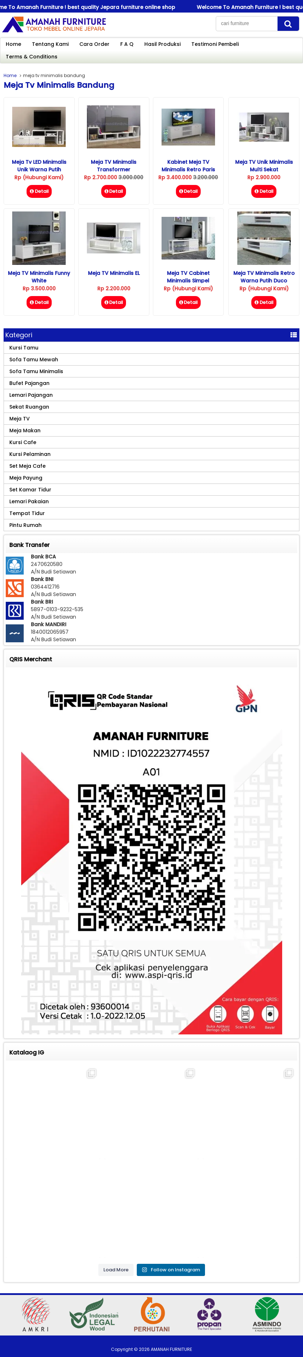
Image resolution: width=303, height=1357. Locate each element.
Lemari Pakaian (29, 501)
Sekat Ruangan (29, 406)
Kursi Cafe (22, 442)
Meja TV (19, 418)
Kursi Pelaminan (30, 454)
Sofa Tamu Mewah (33, 359)
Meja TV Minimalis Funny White (39, 277)
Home (13, 44)
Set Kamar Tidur (30, 489)
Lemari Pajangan (31, 395)
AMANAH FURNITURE (171, 1349)
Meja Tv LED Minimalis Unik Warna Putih (39, 165)
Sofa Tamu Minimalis (36, 371)
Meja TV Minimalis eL (114, 273)
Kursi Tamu (23, 347)
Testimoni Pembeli (215, 44)
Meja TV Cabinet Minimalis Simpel (188, 277)
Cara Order (94, 44)
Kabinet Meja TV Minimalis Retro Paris (188, 165)
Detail (38, 191)
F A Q (127, 44)
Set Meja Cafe (27, 466)
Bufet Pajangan (29, 383)
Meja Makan (25, 430)
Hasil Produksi (162, 44)
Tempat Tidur (27, 513)
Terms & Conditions (31, 56)
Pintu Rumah (25, 525)
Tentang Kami (50, 44)
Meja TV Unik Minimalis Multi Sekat (264, 165)
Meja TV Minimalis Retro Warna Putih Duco (264, 277)
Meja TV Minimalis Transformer (113, 165)
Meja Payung (25, 477)
